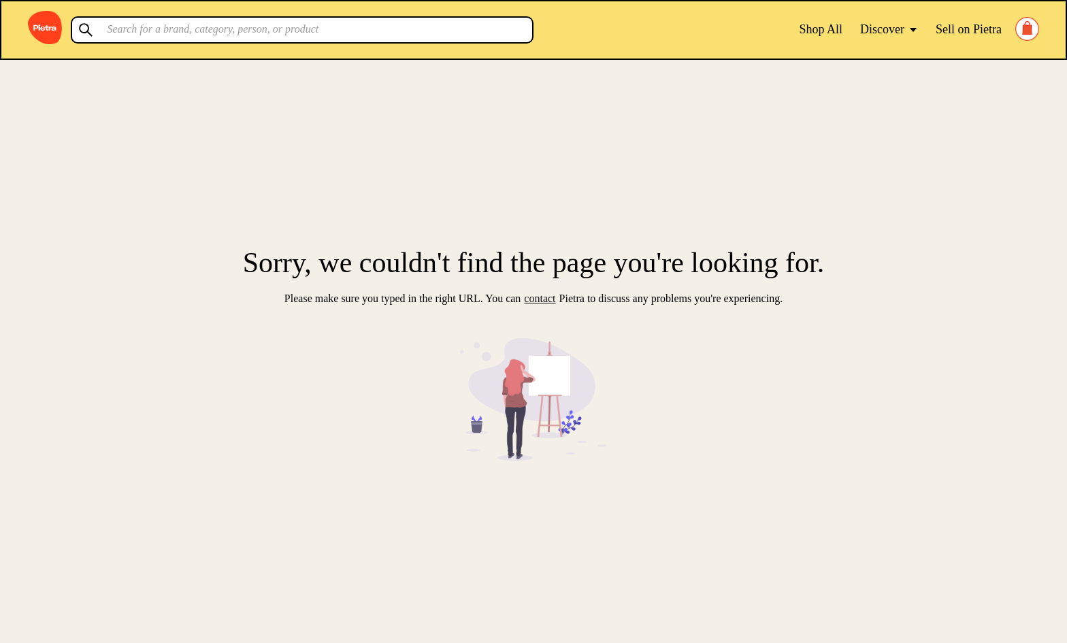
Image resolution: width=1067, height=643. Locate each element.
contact (539, 298)
